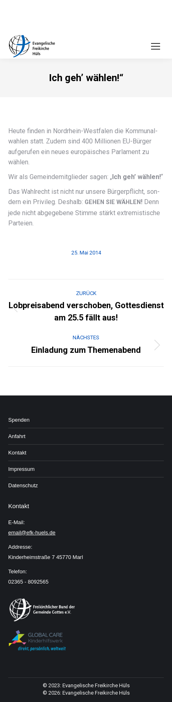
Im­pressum (21, 469)
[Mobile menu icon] (155, 46)
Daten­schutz (23, 485)
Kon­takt (17, 453)
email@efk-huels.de (31, 532)
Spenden (19, 420)
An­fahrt (16, 436)
